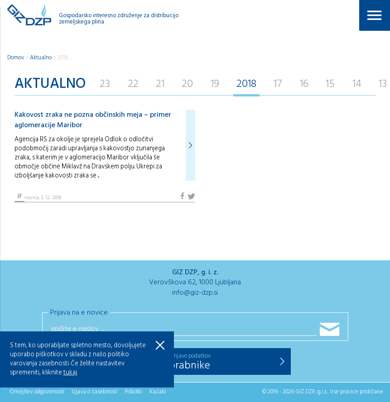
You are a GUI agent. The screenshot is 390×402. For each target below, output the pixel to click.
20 (187, 84)
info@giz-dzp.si (195, 293)
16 (304, 84)
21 (160, 84)
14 (356, 84)
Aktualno (41, 57)
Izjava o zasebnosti (94, 392)
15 (330, 84)
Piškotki (133, 392)
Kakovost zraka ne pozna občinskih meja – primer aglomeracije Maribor (92, 120)
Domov (15, 57)
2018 (63, 57)
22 (133, 84)
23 (105, 84)
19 (215, 84)
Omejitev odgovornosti (37, 392)
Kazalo (157, 392)
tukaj (70, 373)
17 (278, 84)
